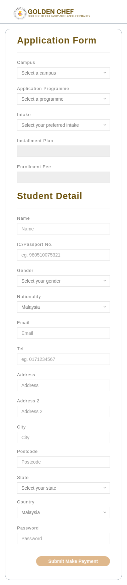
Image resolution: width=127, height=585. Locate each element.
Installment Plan (35, 140)
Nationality (29, 296)
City (21, 426)
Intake (24, 114)
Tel (20, 348)
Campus (26, 62)
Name (23, 218)
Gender (25, 270)
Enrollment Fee (34, 166)
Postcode (27, 451)
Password (28, 527)
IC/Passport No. (35, 244)
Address (26, 374)
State (23, 477)
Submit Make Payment (73, 561)
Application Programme (43, 88)
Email (23, 322)
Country (26, 501)
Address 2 (28, 400)
